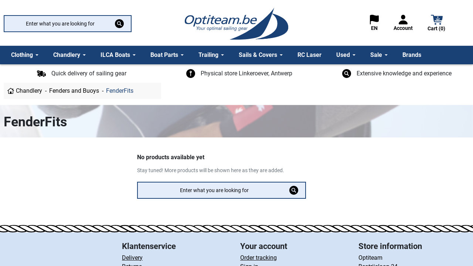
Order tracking (258, 257)
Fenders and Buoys (74, 90)
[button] (437, 24)
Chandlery (29, 90)
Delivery (132, 257)
